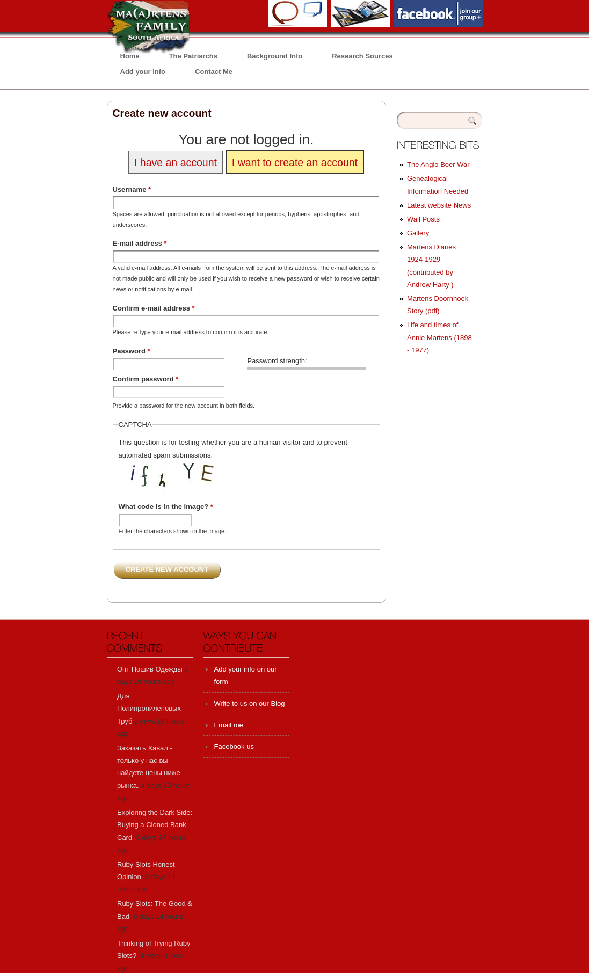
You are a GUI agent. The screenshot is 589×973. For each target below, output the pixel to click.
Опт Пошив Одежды (150, 669)
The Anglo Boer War (438, 164)
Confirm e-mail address (154, 308)
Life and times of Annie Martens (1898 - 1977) (439, 337)
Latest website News (439, 205)
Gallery (418, 233)
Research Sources (362, 56)
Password (131, 351)
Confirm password (146, 379)
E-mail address (140, 243)
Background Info (274, 56)
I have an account (175, 162)
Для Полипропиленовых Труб (149, 708)
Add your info (143, 72)
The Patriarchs (193, 56)
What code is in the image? (166, 507)
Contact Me (213, 72)
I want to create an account (295, 162)
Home (130, 56)
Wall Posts (423, 219)
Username (132, 190)
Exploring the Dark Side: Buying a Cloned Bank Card (154, 825)
